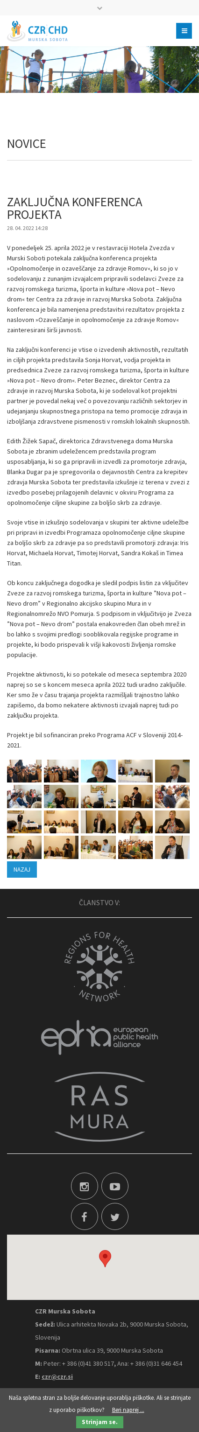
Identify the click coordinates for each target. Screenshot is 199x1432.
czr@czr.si (57, 1376)
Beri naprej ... (128, 1410)
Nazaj (22, 869)
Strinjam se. (100, 1422)
